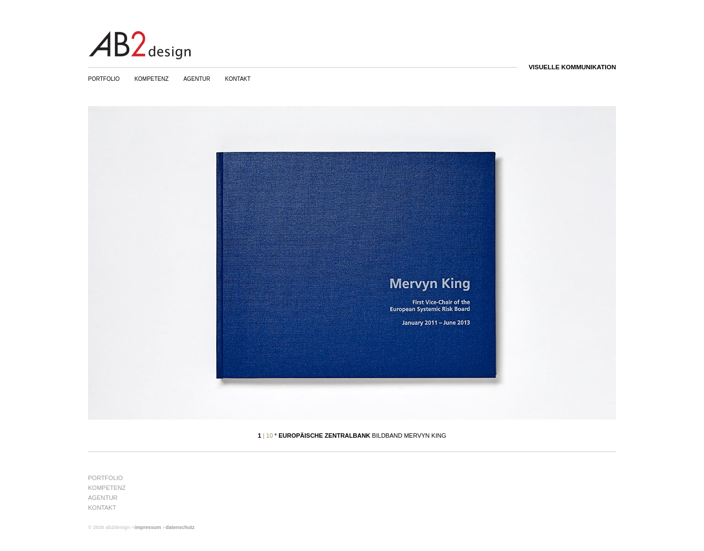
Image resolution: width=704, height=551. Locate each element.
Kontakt (237, 79)
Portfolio (104, 79)
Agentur (196, 79)
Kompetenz (151, 79)
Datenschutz (180, 527)
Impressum (148, 527)
